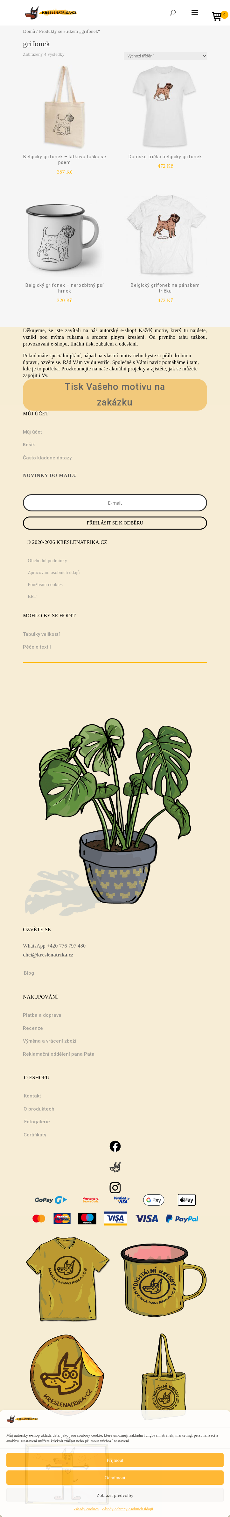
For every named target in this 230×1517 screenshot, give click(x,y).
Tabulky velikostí (41, 634)
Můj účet (32, 432)
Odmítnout (115, 1477)
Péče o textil (37, 647)
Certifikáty (35, 1135)
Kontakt (32, 1096)
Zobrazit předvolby (115, 1495)
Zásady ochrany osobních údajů (127, 1509)
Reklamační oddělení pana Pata (58, 1054)
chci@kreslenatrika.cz (48, 954)
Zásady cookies (86, 1509)
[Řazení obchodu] (165, 56)
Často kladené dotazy (47, 458)
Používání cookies (45, 584)
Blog (29, 973)
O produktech (39, 1109)
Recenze (33, 1028)
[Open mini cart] (219, 17)
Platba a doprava (42, 1015)
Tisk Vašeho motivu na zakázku (115, 394)
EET (32, 596)
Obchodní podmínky (47, 560)
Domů (29, 31)
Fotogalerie (37, 1122)
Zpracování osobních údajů (54, 572)
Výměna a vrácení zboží (49, 1041)
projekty (137, 368)
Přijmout (115, 1460)
